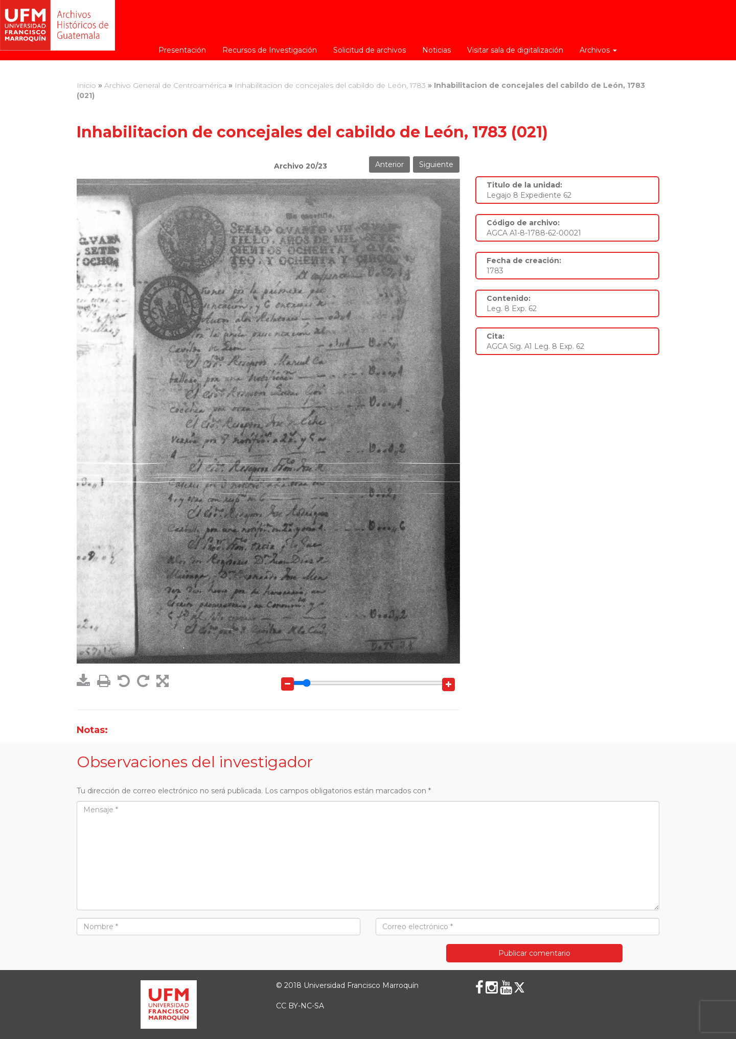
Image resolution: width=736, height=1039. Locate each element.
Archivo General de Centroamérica (165, 85)
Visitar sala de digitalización (515, 50)
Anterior (389, 164)
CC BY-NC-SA (300, 1005)
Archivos (598, 50)
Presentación (182, 50)
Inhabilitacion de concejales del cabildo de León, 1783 (330, 85)
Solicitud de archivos (369, 50)
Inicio (86, 85)
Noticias (436, 50)
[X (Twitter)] (519, 987)
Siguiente (436, 164)
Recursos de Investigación (269, 50)
